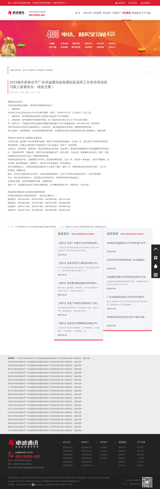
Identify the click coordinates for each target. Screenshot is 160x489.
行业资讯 (103, 451)
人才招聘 (140, 458)
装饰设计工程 (86, 451)
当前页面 (49, 70)
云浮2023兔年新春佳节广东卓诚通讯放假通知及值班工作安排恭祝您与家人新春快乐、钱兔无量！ (45, 430)
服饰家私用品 (86, 458)
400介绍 (87, 13)
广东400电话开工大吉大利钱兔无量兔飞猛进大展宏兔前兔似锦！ (39, 227)
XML (62, 485)
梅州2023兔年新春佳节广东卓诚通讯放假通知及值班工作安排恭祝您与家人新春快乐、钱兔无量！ (45, 394)
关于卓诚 (145, 13)
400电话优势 (68, 455)
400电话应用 (68, 458)
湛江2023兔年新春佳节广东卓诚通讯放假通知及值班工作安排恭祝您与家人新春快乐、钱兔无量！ (45, 391)
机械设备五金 (86, 447)
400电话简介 (68, 447)
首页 (24, 70)
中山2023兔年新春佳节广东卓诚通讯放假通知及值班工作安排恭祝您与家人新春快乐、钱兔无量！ (45, 373)
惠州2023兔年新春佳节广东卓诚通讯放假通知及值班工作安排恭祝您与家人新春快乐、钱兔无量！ (45, 376)
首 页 (77, 13)
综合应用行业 (86, 465)
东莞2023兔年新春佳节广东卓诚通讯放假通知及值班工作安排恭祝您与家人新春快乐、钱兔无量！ (45, 365)
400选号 (107, 13)
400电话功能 (68, 451)
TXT (66, 485)
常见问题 (103, 455)
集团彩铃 (121, 458)
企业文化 (140, 451)
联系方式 (140, 465)
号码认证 (121, 465)
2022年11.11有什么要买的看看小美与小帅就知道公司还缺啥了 (89, 227)
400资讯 (126, 13)
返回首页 (120, 3)
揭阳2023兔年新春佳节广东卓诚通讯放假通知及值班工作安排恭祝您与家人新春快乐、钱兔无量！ (45, 427)
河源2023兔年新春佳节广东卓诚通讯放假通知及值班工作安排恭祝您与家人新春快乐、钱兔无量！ (45, 402)
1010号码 (122, 447)
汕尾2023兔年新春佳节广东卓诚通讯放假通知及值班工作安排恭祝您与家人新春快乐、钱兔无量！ (45, 405)
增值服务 (136, 13)
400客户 (116, 13)
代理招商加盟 (86, 462)
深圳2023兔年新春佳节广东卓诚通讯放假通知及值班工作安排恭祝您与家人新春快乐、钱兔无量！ (45, 362)
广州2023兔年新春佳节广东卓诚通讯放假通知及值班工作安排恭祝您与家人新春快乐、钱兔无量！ (53, 358)
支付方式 (140, 462)
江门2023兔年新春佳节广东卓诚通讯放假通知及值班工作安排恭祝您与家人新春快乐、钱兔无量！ (45, 387)
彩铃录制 (103, 458)
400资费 (97, 13)
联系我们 (145, 3)
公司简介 (140, 447)
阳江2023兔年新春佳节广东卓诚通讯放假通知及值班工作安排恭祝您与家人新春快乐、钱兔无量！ (45, 409)
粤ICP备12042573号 (24, 485)
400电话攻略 (68, 462)
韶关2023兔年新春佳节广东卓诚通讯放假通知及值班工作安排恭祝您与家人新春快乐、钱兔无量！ (45, 398)
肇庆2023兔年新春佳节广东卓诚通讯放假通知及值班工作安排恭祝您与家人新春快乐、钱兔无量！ (45, 420)
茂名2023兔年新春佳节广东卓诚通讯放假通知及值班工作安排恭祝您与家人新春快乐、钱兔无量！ (45, 416)
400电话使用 (68, 465)
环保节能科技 (86, 455)
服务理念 (140, 455)
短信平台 (121, 455)
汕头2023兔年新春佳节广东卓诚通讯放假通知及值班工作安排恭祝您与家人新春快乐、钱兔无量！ (45, 412)
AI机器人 (121, 462)
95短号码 (121, 451)
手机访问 (133, 3)
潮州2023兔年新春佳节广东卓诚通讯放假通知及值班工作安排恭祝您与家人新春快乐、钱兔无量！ (45, 423)
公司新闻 (40, 70)
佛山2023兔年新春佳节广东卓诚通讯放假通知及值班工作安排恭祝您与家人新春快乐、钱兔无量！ (45, 369)
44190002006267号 (52, 485)
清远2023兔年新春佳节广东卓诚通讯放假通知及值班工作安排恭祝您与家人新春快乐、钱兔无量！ (45, 383)
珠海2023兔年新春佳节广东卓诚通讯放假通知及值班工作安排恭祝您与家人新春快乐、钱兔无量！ (45, 380)
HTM (70, 485)
